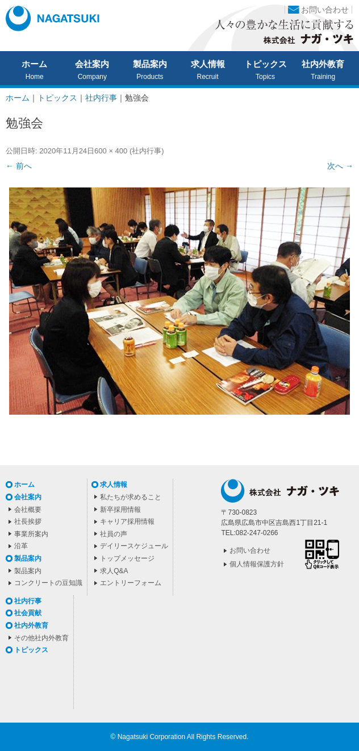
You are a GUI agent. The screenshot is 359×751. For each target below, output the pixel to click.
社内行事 (146, 151)
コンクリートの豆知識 (48, 583)
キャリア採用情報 (127, 521)
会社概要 (27, 510)
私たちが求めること (130, 497)
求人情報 (208, 64)
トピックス (265, 64)
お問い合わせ (325, 10)
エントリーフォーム (130, 583)
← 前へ (19, 165)
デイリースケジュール (134, 546)
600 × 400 (110, 151)
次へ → (340, 165)
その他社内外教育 (41, 638)
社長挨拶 (27, 521)
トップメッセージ (127, 558)
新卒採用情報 (120, 510)
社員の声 (113, 534)
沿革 (21, 546)
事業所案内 (31, 534)
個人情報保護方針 (256, 564)
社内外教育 (323, 64)
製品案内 (150, 64)
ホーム (34, 64)
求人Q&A (114, 571)
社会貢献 (27, 613)
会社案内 (92, 64)
